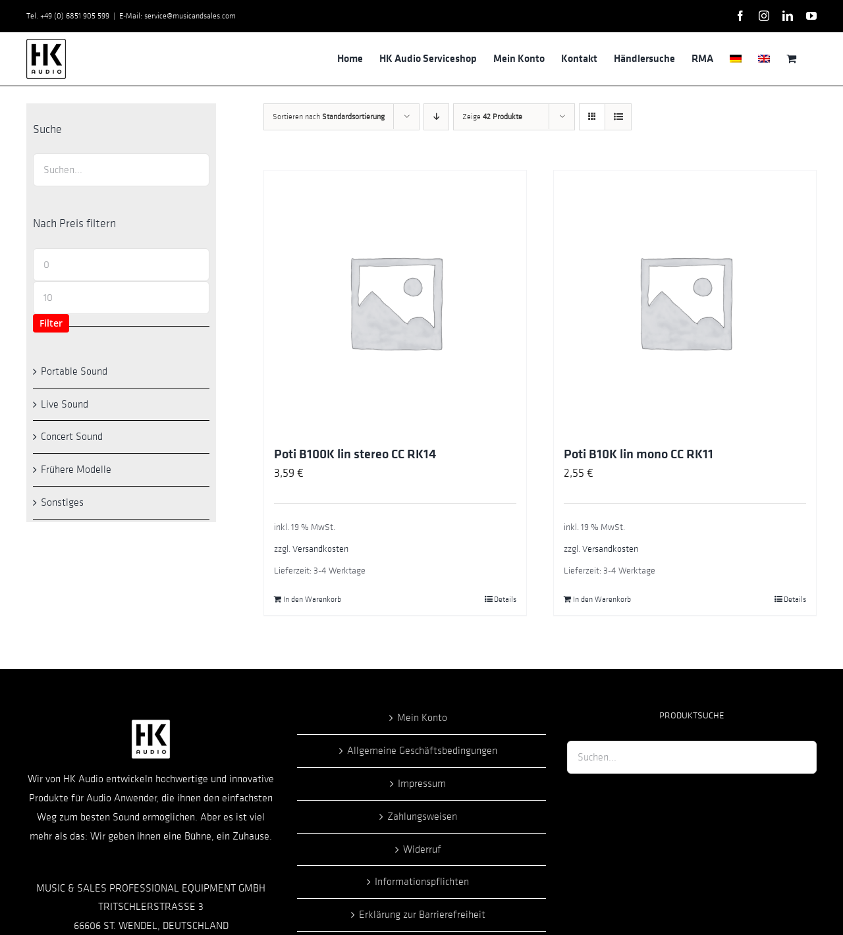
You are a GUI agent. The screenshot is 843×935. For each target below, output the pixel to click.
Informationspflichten (422, 881)
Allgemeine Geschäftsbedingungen (422, 750)
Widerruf (422, 849)
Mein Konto (422, 717)
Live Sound (64, 404)
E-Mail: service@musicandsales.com (177, 16)
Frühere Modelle (76, 469)
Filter (51, 323)
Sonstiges (62, 502)
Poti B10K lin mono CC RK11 (638, 454)
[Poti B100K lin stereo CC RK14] (395, 302)
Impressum (422, 783)
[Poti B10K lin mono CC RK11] (685, 302)
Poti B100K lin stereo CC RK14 (355, 454)
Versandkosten (320, 549)
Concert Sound (72, 436)
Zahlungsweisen (422, 816)
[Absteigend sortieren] (436, 116)
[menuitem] (736, 58)
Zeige (492, 116)
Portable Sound (74, 371)
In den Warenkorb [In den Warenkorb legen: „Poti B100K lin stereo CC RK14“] (312, 599)
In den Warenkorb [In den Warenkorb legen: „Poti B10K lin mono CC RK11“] (602, 599)
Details (505, 599)
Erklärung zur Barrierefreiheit (422, 914)
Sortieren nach (329, 116)
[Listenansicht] (618, 117)
